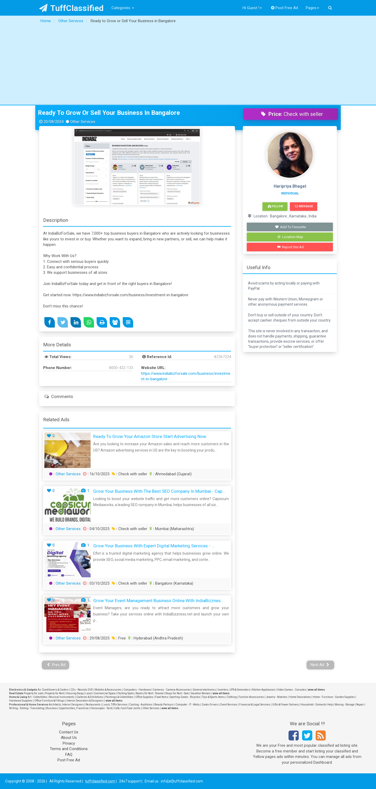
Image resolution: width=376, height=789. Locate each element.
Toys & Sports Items (213, 697)
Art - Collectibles (37, 697)
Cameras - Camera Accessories (172, 689)
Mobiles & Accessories (108, 689)
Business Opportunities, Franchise (67, 708)
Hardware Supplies (20, 700)
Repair (360, 704)
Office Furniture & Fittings (49, 700)
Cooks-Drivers (210, 704)
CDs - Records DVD (81, 689)
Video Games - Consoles (291, 689)
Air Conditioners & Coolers (53, 689)
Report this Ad (290, 247)
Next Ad (319, 664)
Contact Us (68, 732)
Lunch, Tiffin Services (114, 704)
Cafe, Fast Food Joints (127, 708)
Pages (312, 7)
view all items (316, 689)
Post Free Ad (284, 7)
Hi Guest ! (252, 7)
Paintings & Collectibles (119, 697)
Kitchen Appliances (263, 689)
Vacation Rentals (201, 693)
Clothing (232, 697)
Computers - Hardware (137, 689)
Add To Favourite (290, 227)
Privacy (69, 743)
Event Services (228, 704)
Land (88, 693)
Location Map (290, 237)
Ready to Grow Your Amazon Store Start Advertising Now (149, 436)
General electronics (204, 689)
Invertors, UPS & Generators (234, 689)
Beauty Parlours (164, 704)
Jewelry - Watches (276, 697)
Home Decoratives (300, 697)
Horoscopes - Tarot (101, 708)
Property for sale (33, 693)
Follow (275, 206)
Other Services (68, 474)
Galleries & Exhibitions (89, 697)
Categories (122, 7)
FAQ (68, 754)
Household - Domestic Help (317, 704)
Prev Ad (56, 664)
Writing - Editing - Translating (26, 708)
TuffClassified (71, 8)
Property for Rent (54, 693)
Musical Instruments (61, 697)
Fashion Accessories (251, 697)
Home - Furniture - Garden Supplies (334, 697)
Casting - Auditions (140, 704)
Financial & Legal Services (254, 704)
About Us (69, 737)
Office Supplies (144, 697)
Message (304, 206)
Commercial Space (104, 693)
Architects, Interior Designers (66, 704)
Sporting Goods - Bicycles (185, 697)
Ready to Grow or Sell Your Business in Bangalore (109, 112)
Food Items (161, 697)
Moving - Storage (344, 704)
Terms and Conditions (69, 748)
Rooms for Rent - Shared (149, 693)
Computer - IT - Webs (187, 704)
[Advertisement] (188, 65)
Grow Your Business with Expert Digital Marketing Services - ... (154, 545)
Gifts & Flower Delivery (285, 704)
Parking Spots (126, 693)
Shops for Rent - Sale (177, 693)
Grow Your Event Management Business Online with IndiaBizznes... (158, 600)
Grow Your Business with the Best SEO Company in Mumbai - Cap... (159, 491)
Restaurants (93, 704)
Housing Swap (75, 693)
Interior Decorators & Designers (85, 700)
